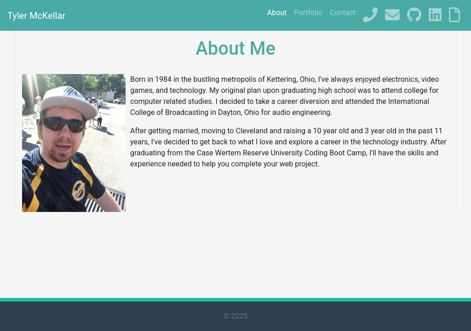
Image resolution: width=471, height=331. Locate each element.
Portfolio (308, 12)
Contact (343, 12)
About (277, 12)
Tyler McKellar (36, 15)
